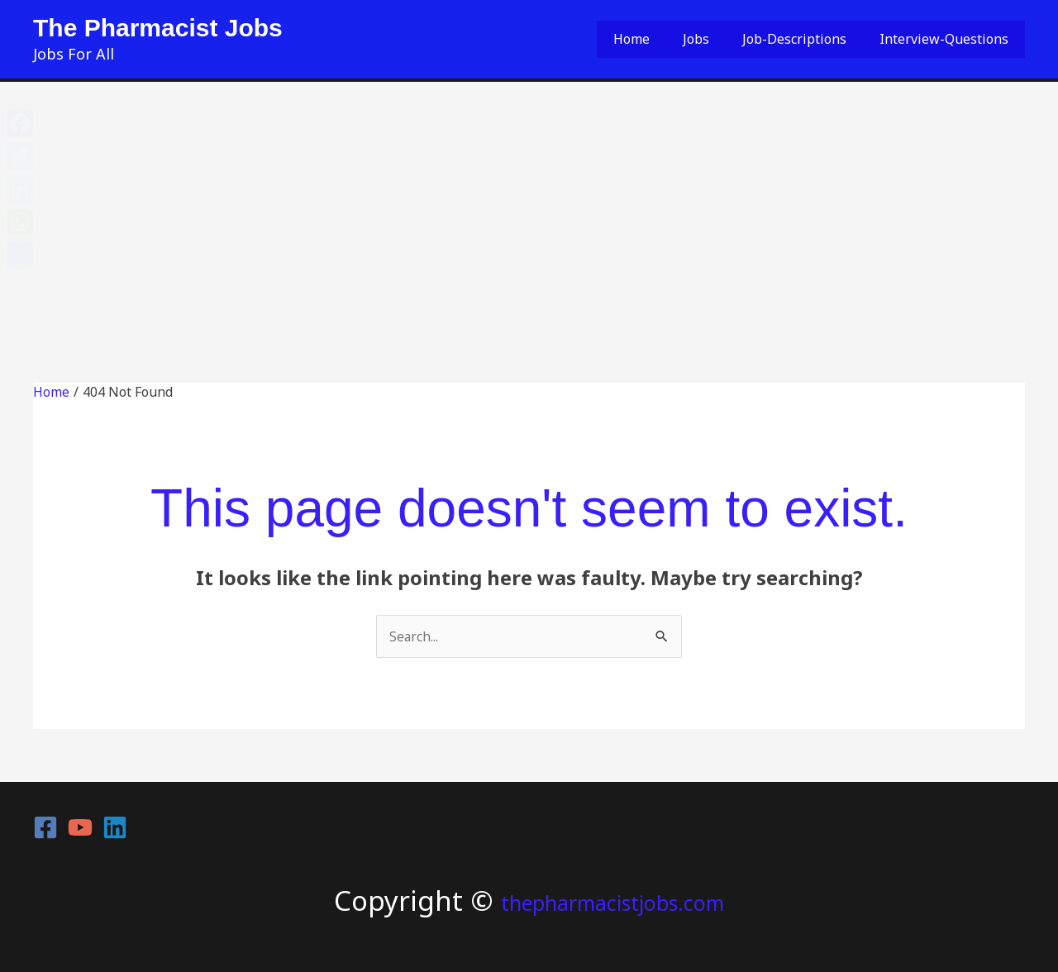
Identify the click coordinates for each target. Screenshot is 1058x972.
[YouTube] (80, 827)
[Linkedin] (114, 827)
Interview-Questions (950, 39)
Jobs (729, 39)
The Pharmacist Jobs (158, 27)
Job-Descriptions (814, 39)
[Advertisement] (529, 206)
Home (678, 39)
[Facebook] (45, 827)
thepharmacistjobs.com (613, 900)
